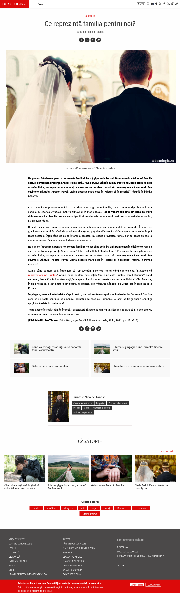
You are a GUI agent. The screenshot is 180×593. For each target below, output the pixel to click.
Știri (11, 570)
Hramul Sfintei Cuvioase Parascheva (28, 574)
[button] (37, 3)
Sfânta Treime (90, 513)
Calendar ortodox (72, 565)
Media (12, 565)
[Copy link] (98, 40)
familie (36, 508)
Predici (76, 407)
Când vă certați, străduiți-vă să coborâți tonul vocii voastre (56, 348)
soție (94, 508)
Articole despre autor (82, 412)
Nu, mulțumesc (153, 584)
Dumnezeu (122, 508)
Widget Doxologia (72, 570)
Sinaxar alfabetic (72, 557)
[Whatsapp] (87, 40)
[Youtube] (168, 3)
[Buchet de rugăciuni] (156, 3)
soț (82, 508)
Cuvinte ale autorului (82, 403)
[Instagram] (172, 3)
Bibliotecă (14, 557)
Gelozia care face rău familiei (50, 365)
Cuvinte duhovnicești (118, 403)
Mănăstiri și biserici (101, 407)
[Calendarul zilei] (152, 3)
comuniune (141, 508)
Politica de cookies (127, 551)
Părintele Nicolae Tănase (90, 31)
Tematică (67, 552)
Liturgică (14, 552)
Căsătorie (90, 15)
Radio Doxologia (72, 574)
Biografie (100, 403)
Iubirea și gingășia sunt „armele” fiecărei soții (138, 348)
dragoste (68, 508)
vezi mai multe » (168, 451)
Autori (66, 539)
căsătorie (52, 508)
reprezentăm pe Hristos (42, 275)
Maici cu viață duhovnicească (79, 548)
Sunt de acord (137, 584)
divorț (107, 508)
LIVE (142, 4)
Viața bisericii (17, 539)
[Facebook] (164, 3)
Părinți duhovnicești (74, 543)
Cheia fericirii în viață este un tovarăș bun (138, 365)
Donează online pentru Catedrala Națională (140, 556)
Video (86, 407)
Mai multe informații (42, 591)
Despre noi (122, 547)
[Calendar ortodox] (148, 3)
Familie (12, 548)
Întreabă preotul (18, 561)
